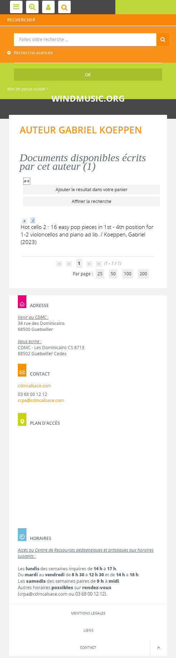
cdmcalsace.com (34, 386)
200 (143, 274)
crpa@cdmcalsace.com (41, 400)
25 (99, 274)
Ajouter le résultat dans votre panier (91, 190)
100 (127, 274)
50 (113, 274)
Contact (88, 647)
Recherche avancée (33, 53)
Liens (88, 630)
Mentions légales (88, 613)
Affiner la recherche (91, 201)
